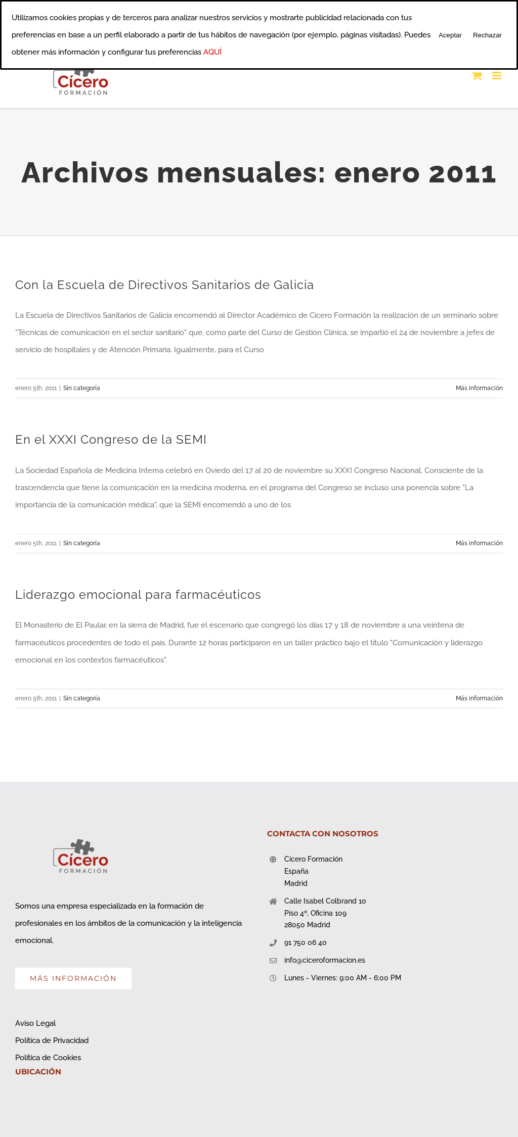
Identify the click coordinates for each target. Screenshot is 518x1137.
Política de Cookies (48, 1057)
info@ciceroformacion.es (324, 960)
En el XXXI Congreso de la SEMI (111, 440)
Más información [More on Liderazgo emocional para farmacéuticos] (479, 698)
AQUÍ (212, 52)
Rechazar (487, 35)
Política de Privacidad (52, 1040)
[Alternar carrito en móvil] (477, 75)
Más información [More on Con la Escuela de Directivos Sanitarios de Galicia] (479, 388)
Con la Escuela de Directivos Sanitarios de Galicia (164, 285)
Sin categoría (81, 388)
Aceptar (450, 35)
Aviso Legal (35, 1023)
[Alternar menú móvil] (497, 75)
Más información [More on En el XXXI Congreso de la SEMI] (479, 543)
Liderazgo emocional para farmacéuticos (138, 595)
